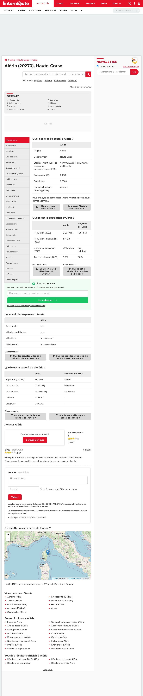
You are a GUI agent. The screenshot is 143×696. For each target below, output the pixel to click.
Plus (117, 3)
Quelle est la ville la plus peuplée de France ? (77, 271)
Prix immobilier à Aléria (62, 648)
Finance (90, 3)
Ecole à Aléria (57, 633)
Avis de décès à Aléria (17, 626)
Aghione (38, 80)
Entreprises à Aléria (60, 645)
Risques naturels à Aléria (19, 637)
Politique (9, 10)
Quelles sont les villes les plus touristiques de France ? (71, 357)
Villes (74, 10)
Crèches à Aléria (58, 637)
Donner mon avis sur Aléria (48, 207)
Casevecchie (13, 612)
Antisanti (72, 80)
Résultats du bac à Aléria (18, 663)
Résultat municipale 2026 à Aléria (23, 659)
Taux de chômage (42, 257)
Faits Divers (35, 10)
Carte (52, 109)
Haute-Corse (23, 60)
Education (50, 10)
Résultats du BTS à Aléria (63, 663)
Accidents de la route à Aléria (64, 626)
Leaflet (55, 578)
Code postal (14, 100)
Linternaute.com (105, 66)
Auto (104, 3)
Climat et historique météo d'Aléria (67, 622)
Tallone (48, 80)
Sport (60, 3)
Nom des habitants (17, 109)
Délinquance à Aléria (17, 629)
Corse (63, 151)
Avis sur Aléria (55, 106)
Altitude (53, 103)
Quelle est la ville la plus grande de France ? (27, 416)
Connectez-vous (69, 489)
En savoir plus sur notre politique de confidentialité (26, 306)
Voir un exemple (131, 66)
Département (15, 103)
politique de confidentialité (36, 517)
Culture (74, 3)
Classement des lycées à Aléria (66, 629)
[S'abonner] (118, 72)
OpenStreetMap (74, 578)
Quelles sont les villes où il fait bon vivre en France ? (26, 357)
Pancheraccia (57, 600)
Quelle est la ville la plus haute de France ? (71, 416)
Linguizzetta (57, 597)
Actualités (42, 3)
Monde (63, 10)
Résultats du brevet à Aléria (64, 659)
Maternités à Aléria (60, 641)
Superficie (54, 100)
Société (21, 10)
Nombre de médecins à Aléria (21, 641)
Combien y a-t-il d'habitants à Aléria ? (47, 271)
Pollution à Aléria (15, 633)
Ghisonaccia (60, 80)
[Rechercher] (126, 10)
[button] (48, 553)
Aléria (34, 60)
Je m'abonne (45, 300)
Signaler (87, 450)
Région (12, 106)
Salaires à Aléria (14, 622)
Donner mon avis (35, 440)
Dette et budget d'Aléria (18, 648)
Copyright (48, 669)
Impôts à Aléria (14, 645)
